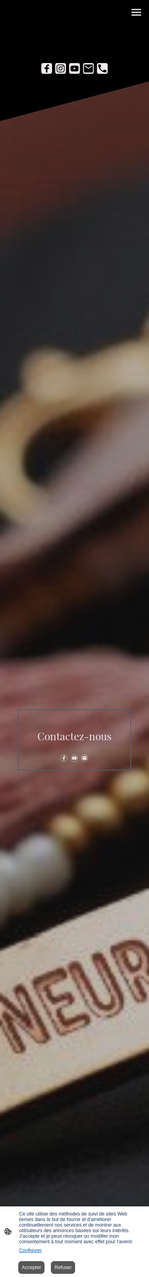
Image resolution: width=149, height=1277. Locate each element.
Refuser (63, 1267)
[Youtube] (74, 68)
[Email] (88, 68)
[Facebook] (46, 68)
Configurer (30, 1250)
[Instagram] (60, 68)
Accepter (31, 1267)
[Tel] (102, 68)
